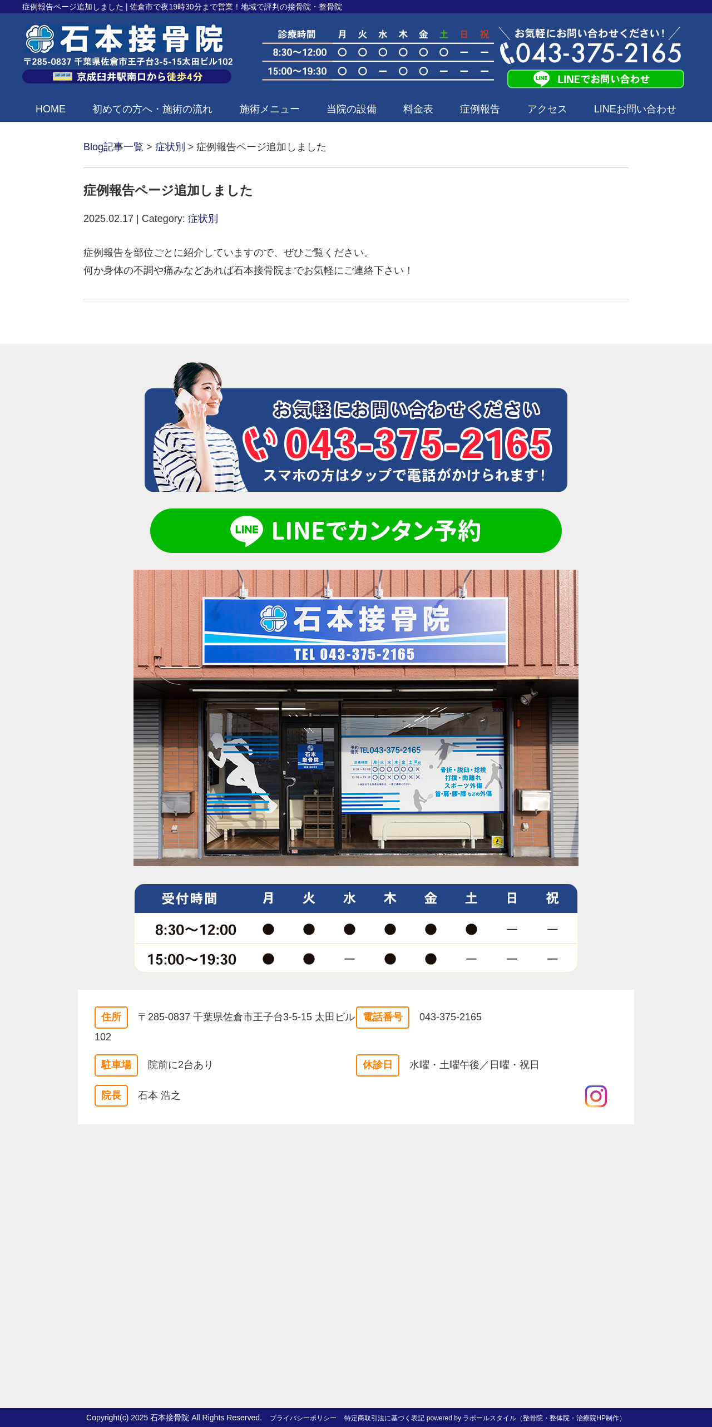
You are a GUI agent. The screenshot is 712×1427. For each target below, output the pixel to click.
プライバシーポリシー (303, 1418)
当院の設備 (352, 109)
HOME (51, 109)
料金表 (418, 109)
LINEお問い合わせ (635, 109)
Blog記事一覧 (113, 146)
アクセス (547, 109)
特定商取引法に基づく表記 (384, 1418)
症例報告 (480, 109)
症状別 (170, 146)
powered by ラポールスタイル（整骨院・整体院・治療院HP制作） (526, 1418)
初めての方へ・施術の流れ (152, 109)
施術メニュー (270, 109)
